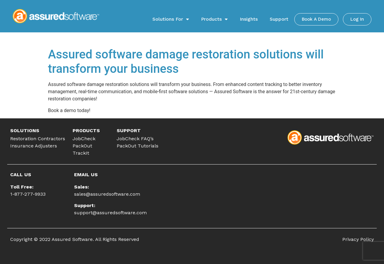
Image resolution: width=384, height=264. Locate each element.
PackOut (82, 146)
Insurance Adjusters (33, 146)
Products (214, 19)
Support (279, 19)
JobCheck (84, 138)
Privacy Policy (358, 239)
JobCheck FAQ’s (135, 138)
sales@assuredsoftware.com (107, 194)
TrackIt (81, 153)
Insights (249, 19)
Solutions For (170, 19)
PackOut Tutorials (137, 146)
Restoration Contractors (37, 138)
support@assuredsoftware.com (110, 212)
